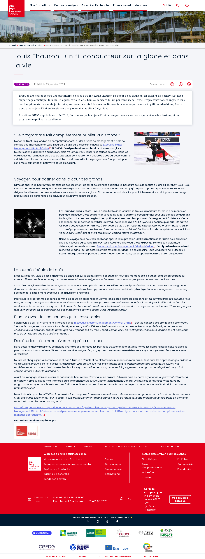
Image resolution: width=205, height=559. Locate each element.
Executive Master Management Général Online (125, 246)
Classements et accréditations (63, 459)
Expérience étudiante (57, 469)
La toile (146, 477)
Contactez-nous (42, 499)
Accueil (12, 45)
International (112, 473)
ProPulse (182, 459)
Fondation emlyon (55, 478)
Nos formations (40, 5)
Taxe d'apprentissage (152, 465)
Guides (109, 459)
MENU (199, 3)
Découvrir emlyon (66, 5)
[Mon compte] (187, 5)
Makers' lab (149, 472)
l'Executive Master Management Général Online (102, 322)
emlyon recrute (170, 446)
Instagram (172, 84)
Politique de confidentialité (115, 556)
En (169, 5)
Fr (164, 5)
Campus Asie (185, 464)
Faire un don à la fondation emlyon (126, 446)
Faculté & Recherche (56, 473)
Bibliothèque (149, 459)
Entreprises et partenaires (130, 5)
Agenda (70, 446)
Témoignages (113, 464)
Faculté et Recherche (95, 5)
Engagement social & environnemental (67, 464)
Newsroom (50, 446)
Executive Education (31, 45)
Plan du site (184, 469)
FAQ (128, 499)
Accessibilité (151, 556)
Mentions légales (56, 556)
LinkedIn (189, 84)
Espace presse (114, 469)
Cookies (82, 556)
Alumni (88, 446)
